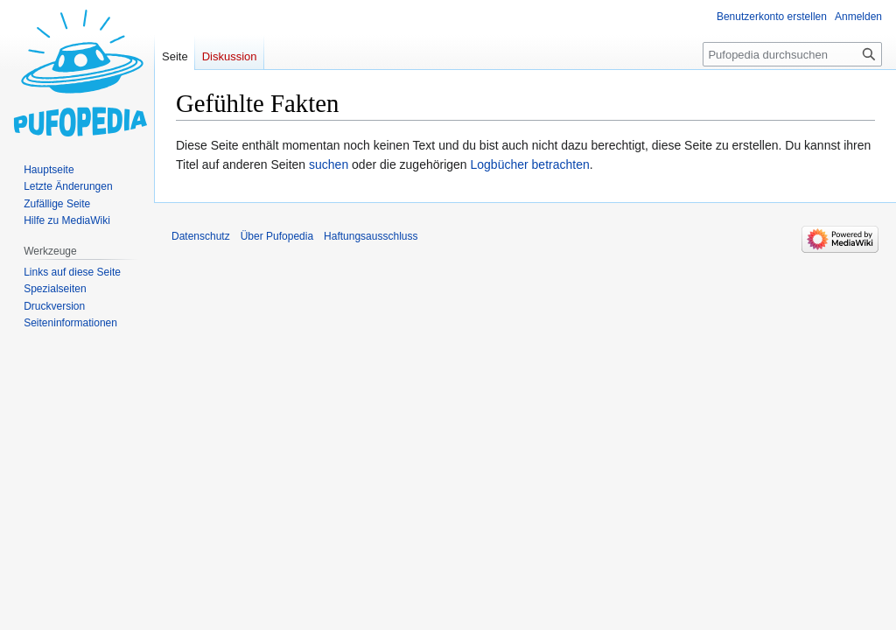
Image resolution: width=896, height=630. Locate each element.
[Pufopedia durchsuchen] (792, 54)
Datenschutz (201, 236)
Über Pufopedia (277, 236)
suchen (328, 165)
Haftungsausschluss (370, 236)
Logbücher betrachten (530, 165)
